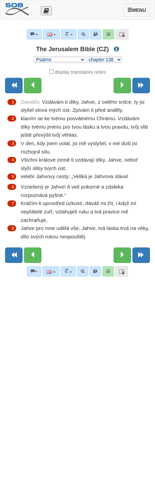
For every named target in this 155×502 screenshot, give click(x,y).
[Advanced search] (82, 271)
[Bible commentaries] (34, 271)
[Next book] (141, 85)
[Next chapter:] (122, 85)
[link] (95, 271)
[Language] (50, 271)
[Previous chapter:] (32, 85)
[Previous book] (14, 85)
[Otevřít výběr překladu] (46, 10)
